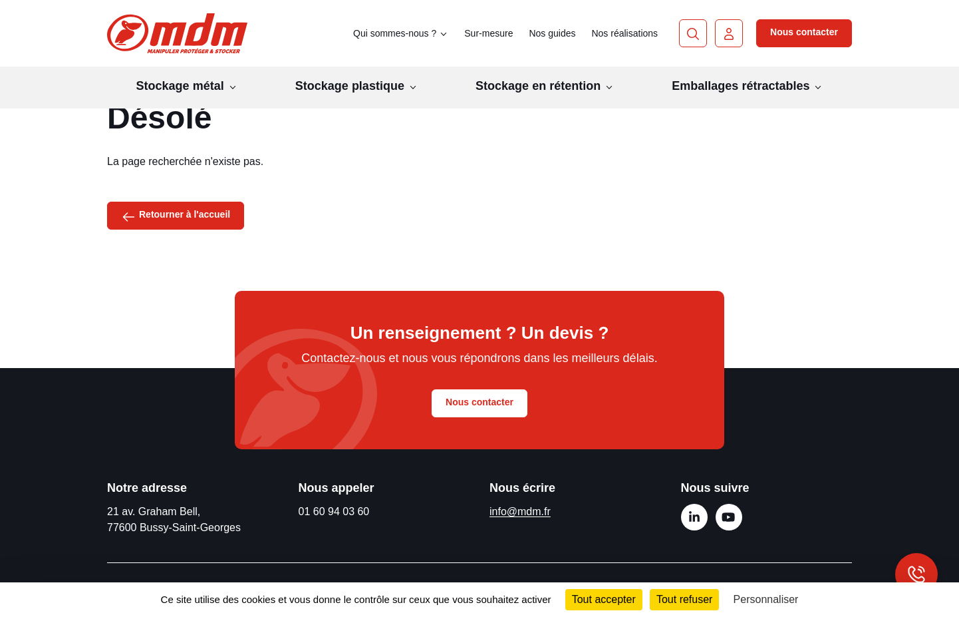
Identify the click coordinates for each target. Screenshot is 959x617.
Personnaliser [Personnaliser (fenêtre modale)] (766, 599)
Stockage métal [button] (186, 86)
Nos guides (552, 33)
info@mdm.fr (520, 511)
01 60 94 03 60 (334, 511)
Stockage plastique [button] (356, 86)
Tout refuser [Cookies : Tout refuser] (684, 599)
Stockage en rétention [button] (545, 86)
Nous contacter (804, 32)
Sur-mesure (488, 33)
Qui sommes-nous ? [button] (400, 33)
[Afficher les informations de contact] (916, 574)
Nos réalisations (624, 33)
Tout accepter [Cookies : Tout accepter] (604, 599)
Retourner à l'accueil (175, 215)
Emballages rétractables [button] (747, 86)
